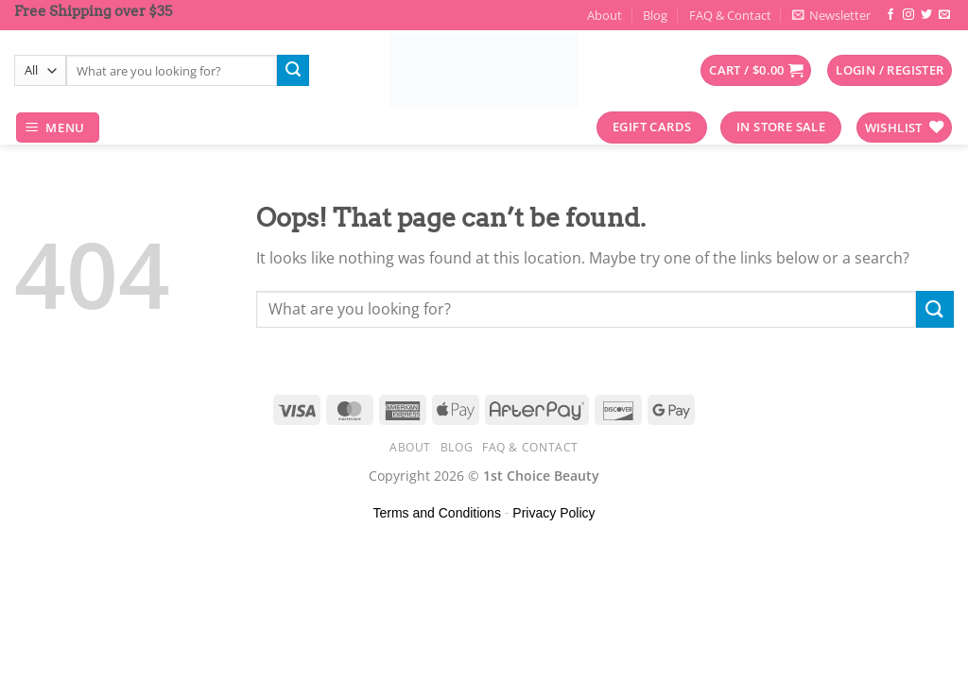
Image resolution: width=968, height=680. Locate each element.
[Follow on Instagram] (908, 15)
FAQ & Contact (730, 15)
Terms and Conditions (437, 512)
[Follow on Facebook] (890, 15)
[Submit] (293, 71)
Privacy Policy (553, 512)
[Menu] (58, 128)
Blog (655, 15)
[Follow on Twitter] (926, 15)
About (604, 15)
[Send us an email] (944, 15)
